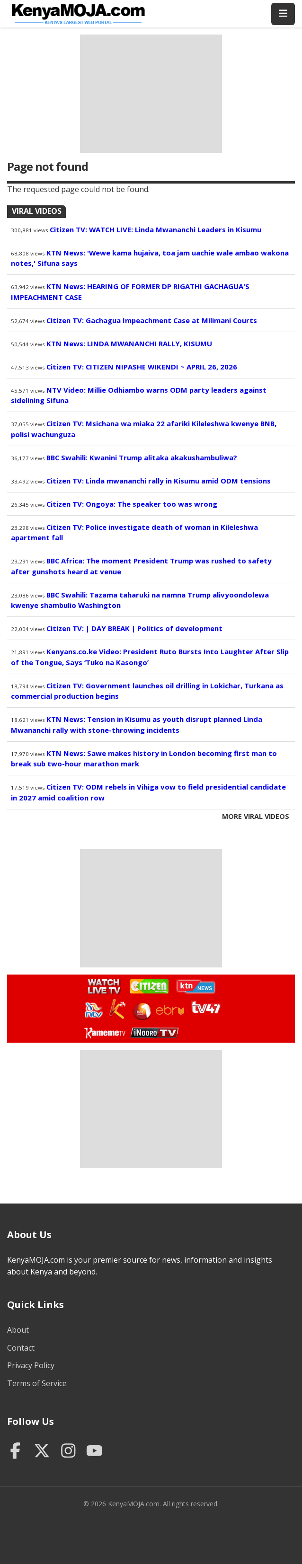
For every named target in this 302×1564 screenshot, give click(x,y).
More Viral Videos (255, 816)
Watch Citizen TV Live (149, 985)
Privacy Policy (30, 1365)
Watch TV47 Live (205, 1007)
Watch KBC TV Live (141, 1009)
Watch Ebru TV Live (169, 1011)
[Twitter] (42, 1451)
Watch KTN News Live (193, 986)
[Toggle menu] (283, 14)
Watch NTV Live (94, 1010)
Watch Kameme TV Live (104, 1032)
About (18, 1330)
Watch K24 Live (118, 1009)
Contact (21, 1348)
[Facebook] (15, 1451)
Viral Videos (37, 211)
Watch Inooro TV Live (154, 1030)
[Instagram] (68, 1451)
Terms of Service (37, 1383)
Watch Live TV (101, 985)
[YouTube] (94, 1451)
